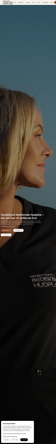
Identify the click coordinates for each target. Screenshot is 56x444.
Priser (33, 2)
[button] (21, 2)
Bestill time (17, 230)
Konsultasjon (45, 2)
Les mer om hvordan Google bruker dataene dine (14, 433)
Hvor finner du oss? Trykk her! (8, 226)
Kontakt (51, 2)
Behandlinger (6, 230)
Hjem (15, 2)
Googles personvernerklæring (10, 436)
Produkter (28, 2)
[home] (8, 2)
